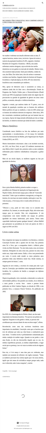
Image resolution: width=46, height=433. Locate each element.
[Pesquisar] (42, 2)
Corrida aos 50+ (8, 5)
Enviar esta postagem (13, 371)
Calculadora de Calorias (21, 11)
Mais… (32, 11)
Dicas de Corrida (8, 11)
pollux (28, 425)
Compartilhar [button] (5, 371)
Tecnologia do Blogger (23, 423)
